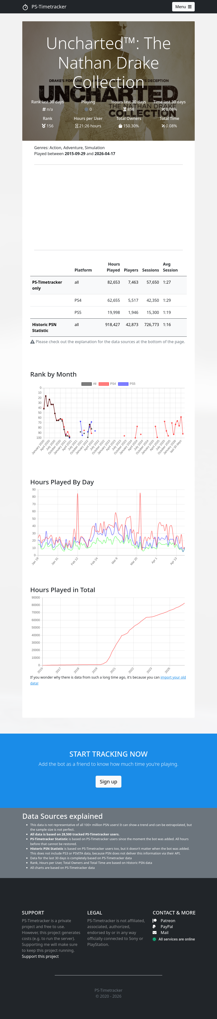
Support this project (40, 956)
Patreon (164, 920)
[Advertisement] (108, 207)
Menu (183, 6)
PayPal (163, 926)
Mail (160, 932)
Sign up (108, 781)
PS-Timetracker (44, 6)
